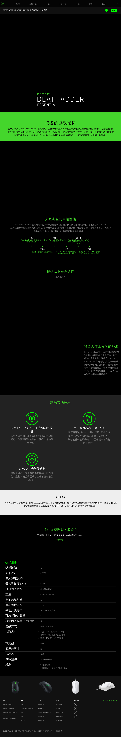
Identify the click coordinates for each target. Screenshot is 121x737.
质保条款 (41, 716)
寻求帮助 (41, 704)
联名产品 (23, 720)
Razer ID (41, 708)
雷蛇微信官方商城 (8, 708)
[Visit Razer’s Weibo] (75, 704)
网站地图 (49, 731)
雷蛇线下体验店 (8, 704)
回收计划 (41, 720)
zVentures (59, 716)
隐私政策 (59, 731)
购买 (113, 10)
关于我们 (59, 704)
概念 (22, 712)
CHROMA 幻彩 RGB (27, 708)
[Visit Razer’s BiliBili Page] (75, 716)
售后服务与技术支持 (44, 712)
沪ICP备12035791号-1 (39, 731)
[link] (2, 4)
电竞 (22, 716)
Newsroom (59, 712)
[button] (118, 3)
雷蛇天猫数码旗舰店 (9, 718)
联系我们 (59, 720)
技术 (22, 704)
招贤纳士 (59, 708)
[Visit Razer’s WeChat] (75, 708)
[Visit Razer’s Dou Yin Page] (75, 712)
